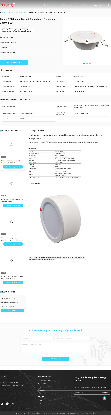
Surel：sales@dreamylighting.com (12, 385)
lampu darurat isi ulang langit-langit (74, 257)
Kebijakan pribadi (20, 413)
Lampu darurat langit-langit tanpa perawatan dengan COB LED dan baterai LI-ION (11, 240)
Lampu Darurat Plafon (20, 12)
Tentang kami (68, 5)
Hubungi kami (83, 5)
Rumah (46, 5)
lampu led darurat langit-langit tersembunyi (48, 257)
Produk (56, 5)
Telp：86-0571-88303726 (9, 382)
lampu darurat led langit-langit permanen (41, 259)
